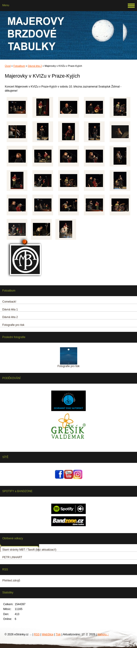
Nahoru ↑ (103, 634)
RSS (37, 634)
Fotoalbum (19, 65)
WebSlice (47, 634)
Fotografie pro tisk (68, 366)
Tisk (58, 634)
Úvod (8, 65)
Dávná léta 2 (35, 65)
